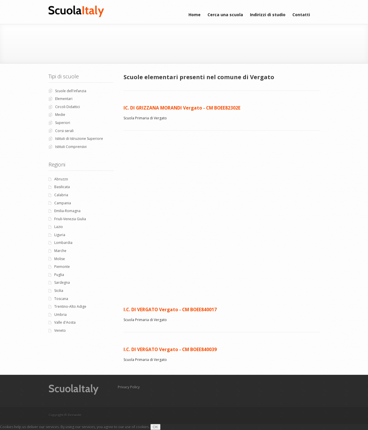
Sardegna (62, 282)
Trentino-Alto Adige (70, 306)
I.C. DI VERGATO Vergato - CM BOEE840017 (170, 309)
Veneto (60, 330)
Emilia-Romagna (67, 210)
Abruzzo (61, 179)
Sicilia (58, 290)
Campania (62, 203)
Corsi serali (64, 130)
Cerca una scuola (225, 14)
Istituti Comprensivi (71, 146)
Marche (60, 250)
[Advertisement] (186, 43)
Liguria (59, 234)
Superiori (62, 122)
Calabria (61, 194)
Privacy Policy (129, 387)
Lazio (58, 226)
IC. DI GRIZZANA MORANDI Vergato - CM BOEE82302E (182, 108)
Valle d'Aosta (65, 322)
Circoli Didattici (67, 106)
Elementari (63, 98)
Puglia (59, 274)
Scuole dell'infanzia (70, 90)
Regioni (56, 164)
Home (194, 14)
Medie (60, 114)
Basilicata (62, 186)
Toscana (61, 298)
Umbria (60, 314)
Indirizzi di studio (267, 14)
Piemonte (62, 266)
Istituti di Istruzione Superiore (79, 138)
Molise (59, 258)
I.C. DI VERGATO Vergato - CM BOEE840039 (170, 349)
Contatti (301, 14)
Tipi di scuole (63, 76)
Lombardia (63, 242)
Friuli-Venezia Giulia (70, 218)
